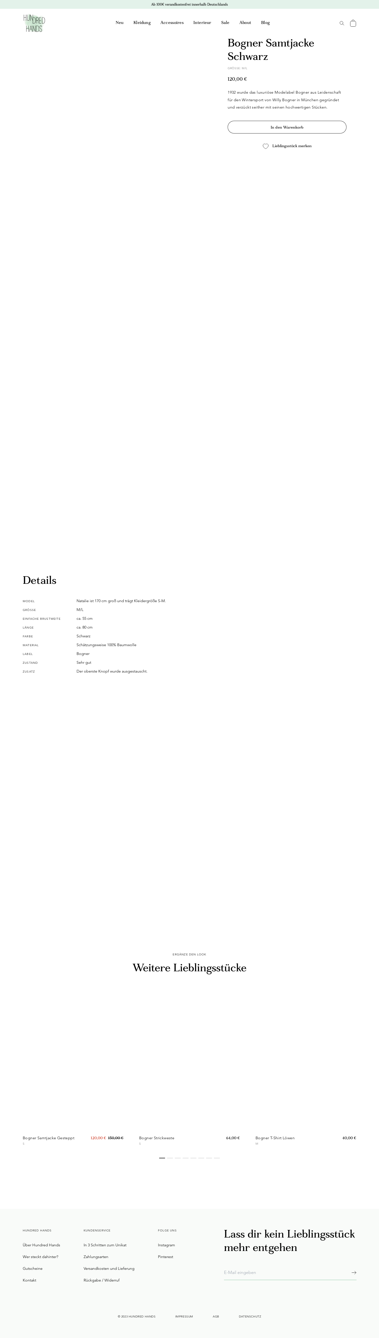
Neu (120, 23)
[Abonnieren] (354, 1272)
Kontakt (29, 1280)
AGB (216, 1316)
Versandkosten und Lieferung (109, 1268)
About (245, 23)
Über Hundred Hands (41, 1245)
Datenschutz (250, 1316)
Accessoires (172, 23)
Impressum (184, 1316)
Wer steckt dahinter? (40, 1256)
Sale (225, 23)
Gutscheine (33, 1268)
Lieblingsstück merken (287, 146)
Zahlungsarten (96, 1256)
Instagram (166, 1245)
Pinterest (165, 1256)
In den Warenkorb (287, 128)
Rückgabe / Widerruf (102, 1280)
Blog (265, 23)
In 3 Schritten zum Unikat (105, 1245)
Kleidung (142, 23)
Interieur (202, 23)
